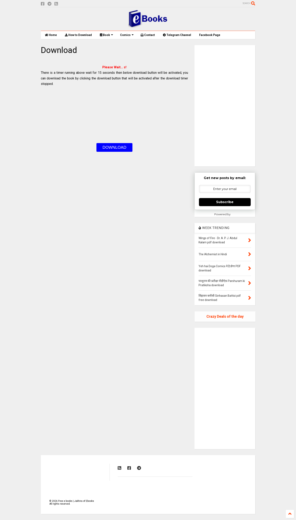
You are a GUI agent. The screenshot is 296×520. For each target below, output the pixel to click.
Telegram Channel (177, 35)
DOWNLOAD (114, 147)
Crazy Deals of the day (225, 316)
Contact (148, 35)
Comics (127, 35)
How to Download (78, 35)
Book (106, 35)
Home (51, 35)
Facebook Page (209, 35)
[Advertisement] (114, 114)
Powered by (225, 214)
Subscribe (225, 202)
